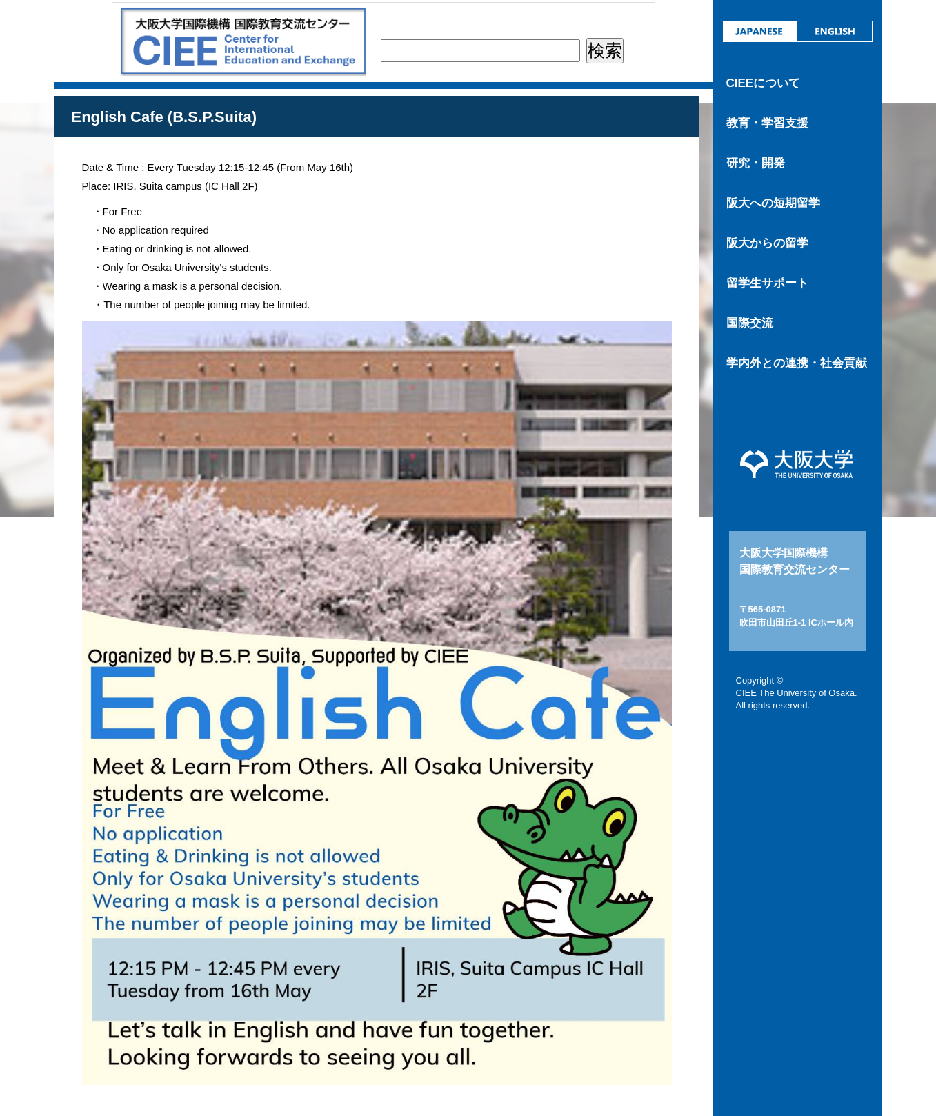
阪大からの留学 (767, 243)
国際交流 (749, 323)
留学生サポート (767, 283)
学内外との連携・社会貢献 (796, 363)
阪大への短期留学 (773, 203)
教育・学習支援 (767, 123)
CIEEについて (763, 83)
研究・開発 (755, 163)
